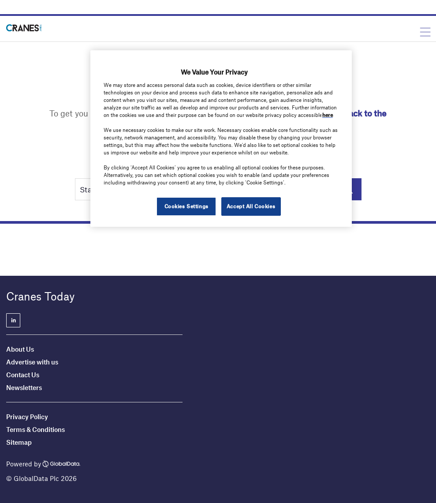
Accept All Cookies (251, 206)
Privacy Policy (27, 416)
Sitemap (19, 442)
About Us (20, 349)
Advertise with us (32, 362)
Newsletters (24, 387)
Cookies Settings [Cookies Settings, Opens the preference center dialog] (186, 206)
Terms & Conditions (35, 429)
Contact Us (22, 375)
